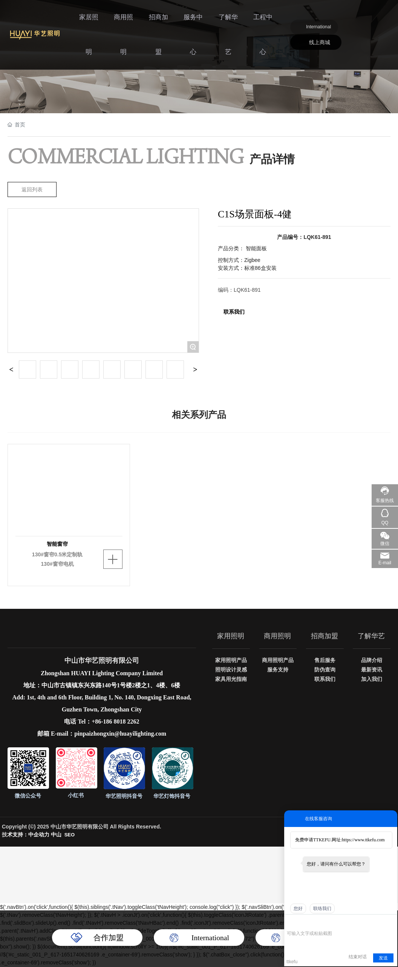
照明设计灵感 (231, 670)
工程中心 (264, 20)
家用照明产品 (231, 660)
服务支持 (277, 670)
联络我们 (322, 908)
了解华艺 (230, 20)
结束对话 (358, 956)
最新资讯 (371, 670)
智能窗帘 (57, 543)
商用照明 (131, 20)
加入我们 (371, 679)
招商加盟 (164, 20)
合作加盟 (108, 937)
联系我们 (234, 312)
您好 (298, 908)
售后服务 (324, 660)
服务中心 (197, 20)
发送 (383, 958)
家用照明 (231, 636)
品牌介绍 (371, 660)
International (319, 13)
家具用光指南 (231, 679)
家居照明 (98, 20)
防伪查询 (324, 670)
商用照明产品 (278, 660)
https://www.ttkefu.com (363, 839)
